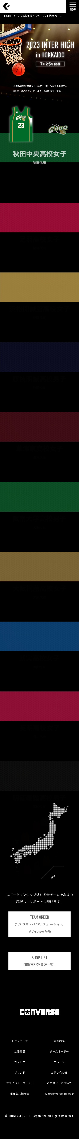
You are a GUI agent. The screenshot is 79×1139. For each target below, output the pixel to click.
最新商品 (59, 1041)
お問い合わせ (59, 1072)
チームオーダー (59, 1051)
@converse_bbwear (59, 1094)
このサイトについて (59, 1083)
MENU (73, 7)
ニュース (59, 1062)
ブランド (19, 1072)
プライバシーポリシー (19, 1083)
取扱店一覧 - (39, 960)
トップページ (20, 1041)
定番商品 (19, 1051)
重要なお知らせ (19, 1094)
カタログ (19, 1062)
